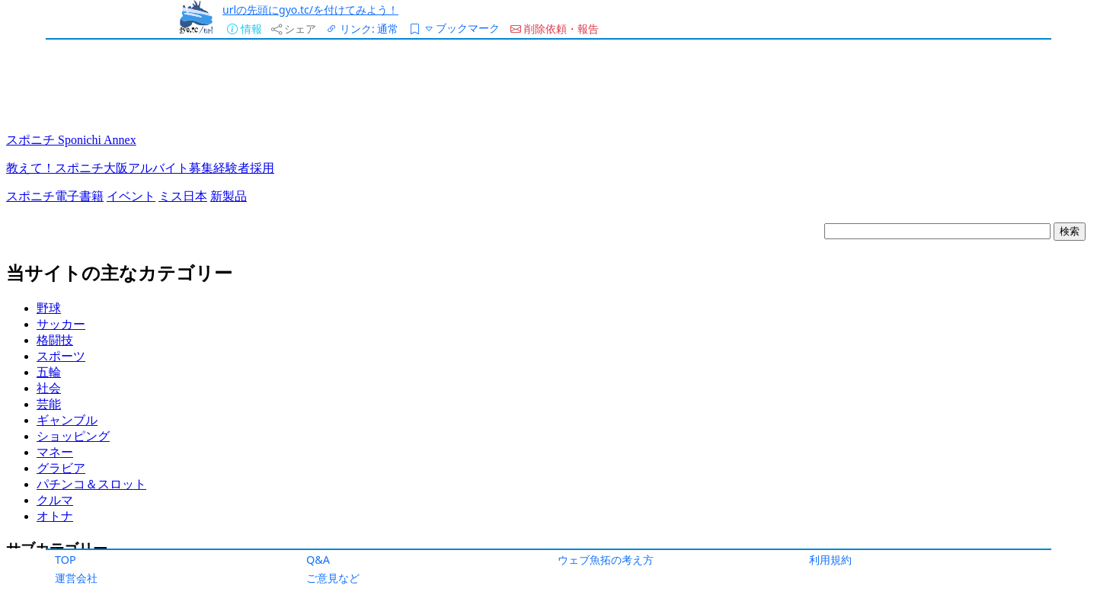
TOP (65, 559)
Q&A (318, 559)
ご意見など (333, 578)
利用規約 (830, 559)
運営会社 (76, 578)
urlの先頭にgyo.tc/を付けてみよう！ (310, 9)
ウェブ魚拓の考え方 (606, 559)
